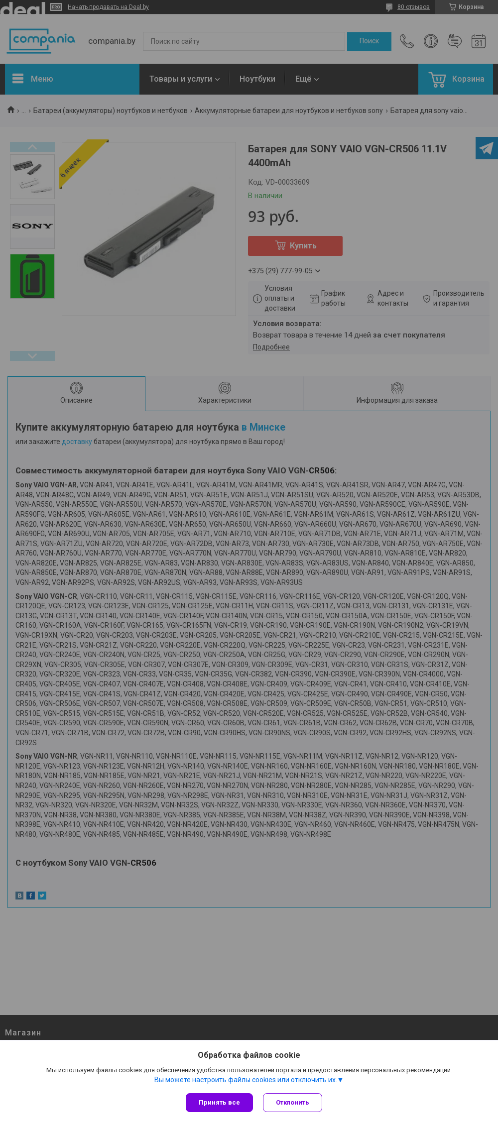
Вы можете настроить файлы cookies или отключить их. (245, 1080)
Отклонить (292, 1102)
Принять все (219, 1102)
